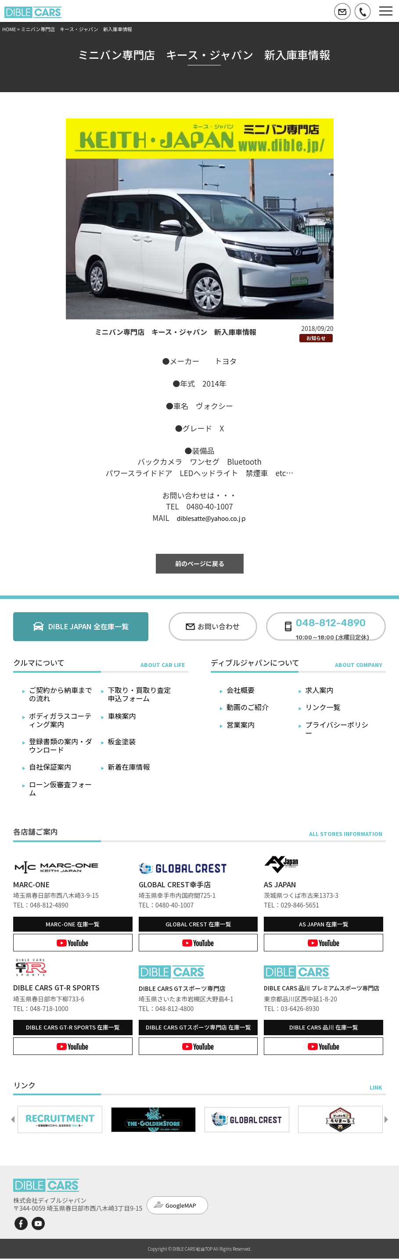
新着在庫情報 (129, 766)
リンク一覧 (323, 707)
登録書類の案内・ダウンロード (60, 745)
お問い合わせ (219, 626)
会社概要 (240, 690)
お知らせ (316, 337)
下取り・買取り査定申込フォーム (139, 694)
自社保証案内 (50, 766)
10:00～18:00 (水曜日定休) (332, 626)
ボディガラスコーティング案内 (60, 719)
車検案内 (122, 715)
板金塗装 (122, 741)
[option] (60, 1120)
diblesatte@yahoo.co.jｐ (212, 518)
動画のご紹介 (247, 707)
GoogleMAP (180, 1206)
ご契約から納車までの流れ (60, 694)
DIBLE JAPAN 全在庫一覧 (88, 626)
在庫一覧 (73, 924)
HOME (9, 28)
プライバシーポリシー (337, 728)
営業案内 (240, 724)
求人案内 (320, 690)
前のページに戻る (199, 563)
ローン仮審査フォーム (60, 788)
